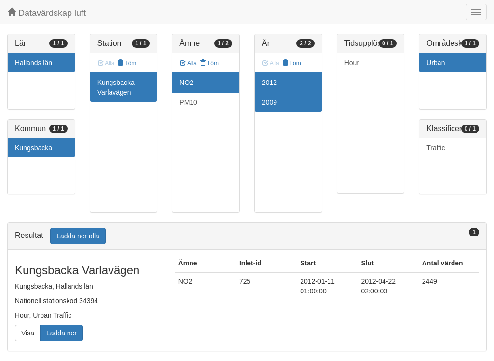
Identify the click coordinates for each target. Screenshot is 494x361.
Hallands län (33, 63)
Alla (188, 63)
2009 (269, 102)
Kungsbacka (33, 148)
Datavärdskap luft (46, 13)
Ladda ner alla (77, 236)
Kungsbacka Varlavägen (116, 87)
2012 (269, 82)
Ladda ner (61, 333)
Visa (27, 333)
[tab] (247, 236)
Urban (435, 63)
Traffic (435, 148)
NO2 (186, 82)
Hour (351, 63)
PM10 (188, 102)
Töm (126, 63)
